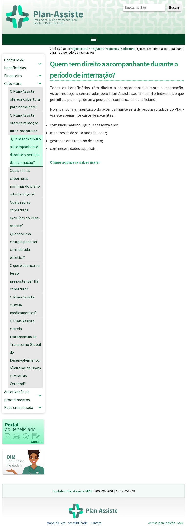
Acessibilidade (78, 523)
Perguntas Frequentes (105, 49)
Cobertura (128, 49)
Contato (96, 523)
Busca (122, 3)
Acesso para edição (161, 523)
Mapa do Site (56, 523)
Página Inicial (79, 49)
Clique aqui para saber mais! (75, 162)
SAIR (180, 523)
